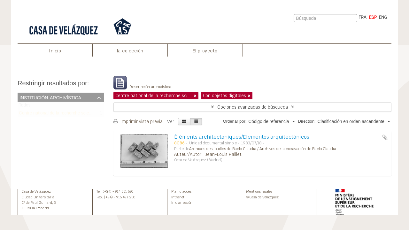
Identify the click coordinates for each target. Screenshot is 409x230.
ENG (383, 17)
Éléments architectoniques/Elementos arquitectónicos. (242, 137)
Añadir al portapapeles (385, 137)
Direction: (307, 121)
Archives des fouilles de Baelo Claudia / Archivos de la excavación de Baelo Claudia (262, 148)
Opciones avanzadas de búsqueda (252, 107)
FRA (363, 17)
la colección (130, 51)
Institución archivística (50, 97)
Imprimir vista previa (138, 121)
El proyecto (205, 51)
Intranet (177, 197)
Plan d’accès (181, 191)
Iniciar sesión (181, 202)
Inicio (55, 51)
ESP (373, 17)
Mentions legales (259, 191)
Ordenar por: (235, 121)
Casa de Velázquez (36, 191)
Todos (25, 106)
